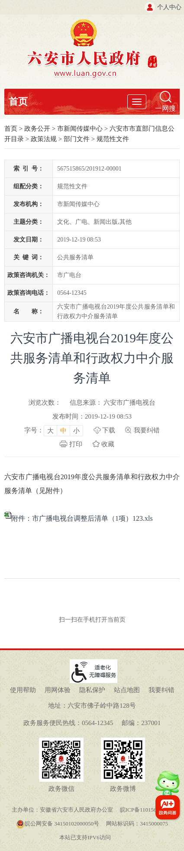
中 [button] (63, 430)
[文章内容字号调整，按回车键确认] (53, 430)
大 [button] (50, 430)
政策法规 (44, 138)
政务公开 (37, 128)
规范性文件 (113, 138)
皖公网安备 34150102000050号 (57, 823)
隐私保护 (92, 690)
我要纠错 (147, 430)
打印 (75, 444)
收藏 (107, 444)
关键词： (28, 257)
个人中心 (169, 7)
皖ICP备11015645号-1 (146, 809)
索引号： (28, 168)
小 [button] (76, 430)
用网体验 (58, 690)
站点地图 (127, 690)
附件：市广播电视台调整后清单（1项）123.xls (82, 518)
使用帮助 (23, 690)
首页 (18, 101)
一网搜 (165, 108)
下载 (108, 430)
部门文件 (77, 138)
